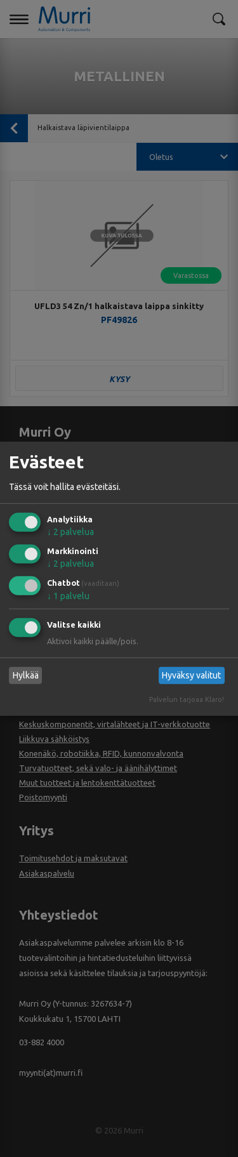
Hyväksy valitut (191, 675)
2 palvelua (70, 532)
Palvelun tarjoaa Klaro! (186, 699)
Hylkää (26, 675)
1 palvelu (68, 596)
